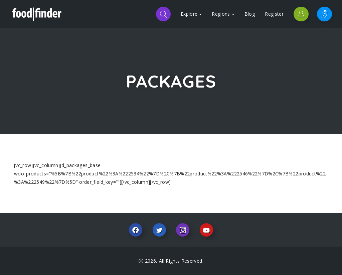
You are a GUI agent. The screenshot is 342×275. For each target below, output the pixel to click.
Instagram (182, 230)
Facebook (135, 230)
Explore (191, 14)
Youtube (206, 230)
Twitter (159, 230)
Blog (249, 14)
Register (274, 14)
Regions (223, 14)
